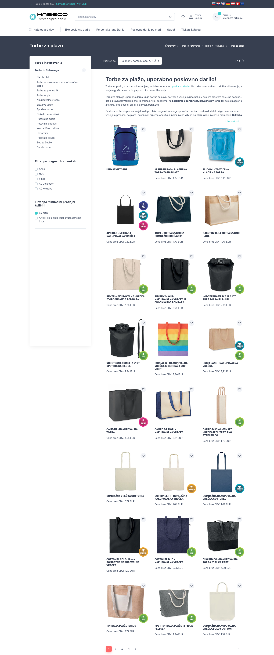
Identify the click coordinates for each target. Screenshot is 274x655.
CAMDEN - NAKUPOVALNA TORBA (122, 422)
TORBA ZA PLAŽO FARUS (121, 609)
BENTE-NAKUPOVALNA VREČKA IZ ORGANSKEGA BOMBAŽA (125, 293)
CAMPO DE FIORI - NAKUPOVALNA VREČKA (168, 422)
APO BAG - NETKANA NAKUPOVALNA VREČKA (120, 232)
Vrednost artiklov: (233, 17)
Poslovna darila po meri (146, 29)
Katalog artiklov (42, 29)
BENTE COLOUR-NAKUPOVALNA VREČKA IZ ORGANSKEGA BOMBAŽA (170, 294)
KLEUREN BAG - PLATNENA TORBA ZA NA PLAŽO (170, 171)
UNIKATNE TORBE (117, 169)
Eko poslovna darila (77, 29)
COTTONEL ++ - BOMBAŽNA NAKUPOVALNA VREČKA (170, 485)
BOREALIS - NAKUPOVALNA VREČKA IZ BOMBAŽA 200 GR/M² (171, 358)
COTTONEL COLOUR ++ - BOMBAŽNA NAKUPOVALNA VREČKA (122, 548)
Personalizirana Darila (110, 29)
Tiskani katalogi (191, 29)
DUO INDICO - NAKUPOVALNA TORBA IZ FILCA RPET (220, 547)
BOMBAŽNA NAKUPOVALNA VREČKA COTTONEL (219, 485)
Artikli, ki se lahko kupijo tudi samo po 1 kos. (60, 219)
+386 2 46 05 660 (44, 3)
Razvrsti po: (109, 61)
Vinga (42, 178)
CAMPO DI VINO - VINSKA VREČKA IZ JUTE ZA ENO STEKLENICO (217, 423)
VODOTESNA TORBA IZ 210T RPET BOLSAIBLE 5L (123, 357)
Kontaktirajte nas (65, 3)
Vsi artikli (44, 213)
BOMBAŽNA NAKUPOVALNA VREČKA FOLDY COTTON (219, 611)
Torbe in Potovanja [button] (60, 70)
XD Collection (46, 183)
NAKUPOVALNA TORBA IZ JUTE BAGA (221, 232)
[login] (197, 17)
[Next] (237, 630)
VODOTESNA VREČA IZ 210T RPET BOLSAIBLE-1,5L (219, 293)
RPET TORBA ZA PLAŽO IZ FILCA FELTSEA (173, 611)
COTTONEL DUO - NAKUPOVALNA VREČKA (168, 547)
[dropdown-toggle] (216, 17)
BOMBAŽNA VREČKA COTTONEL (125, 483)
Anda (42, 169)
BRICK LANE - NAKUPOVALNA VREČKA (220, 357)
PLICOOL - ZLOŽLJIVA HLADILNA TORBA (216, 171)
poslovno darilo (181, 86)
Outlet (171, 29)
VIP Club (82, 3)
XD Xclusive (45, 188)
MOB (41, 174)
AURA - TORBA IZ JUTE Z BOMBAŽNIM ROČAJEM (169, 232)
